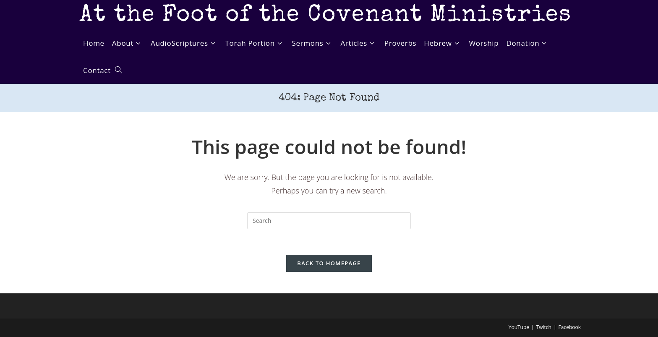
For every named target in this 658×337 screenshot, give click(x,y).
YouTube (519, 327)
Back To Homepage (328, 263)
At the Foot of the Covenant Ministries (325, 15)
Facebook (570, 327)
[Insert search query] (329, 220)
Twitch (543, 327)
